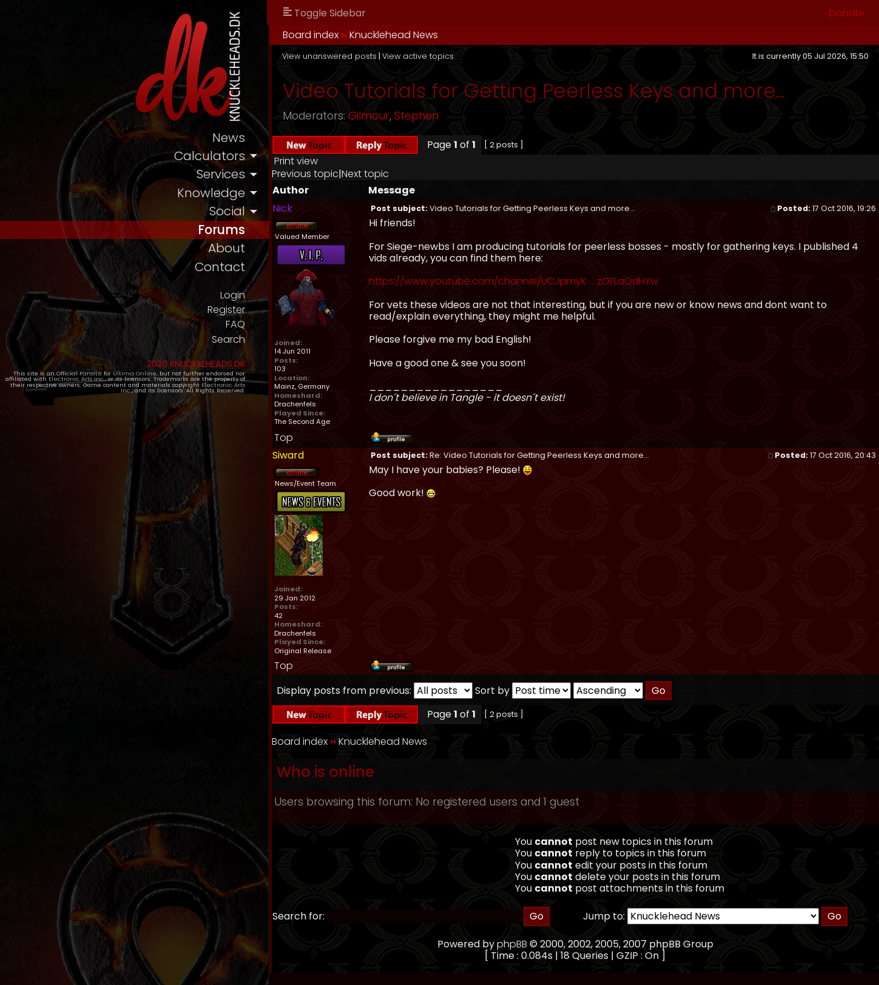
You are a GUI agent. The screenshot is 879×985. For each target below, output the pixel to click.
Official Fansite (85, 378)
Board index (344, 35)
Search (261, 344)
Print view (330, 161)
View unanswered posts (363, 56)
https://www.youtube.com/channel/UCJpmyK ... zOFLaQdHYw (547, 281)
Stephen (450, 116)
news (262, 138)
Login (265, 298)
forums (255, 232)
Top (317, 438)
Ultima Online (141, 378)
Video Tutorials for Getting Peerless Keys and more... (568, 90)
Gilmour (402, 116)
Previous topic (339, 174)
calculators (243, 157)
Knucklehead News (427, 35)
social (261, 213)
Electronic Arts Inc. (62, 384)
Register (258, 313)
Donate (847, 13)
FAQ (269, 328)
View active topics (452, 56)
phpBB (529, 944)
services (254, 175)
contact (253, 270)
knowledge (244, 194)
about (260, 251)
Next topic (399, 174)
